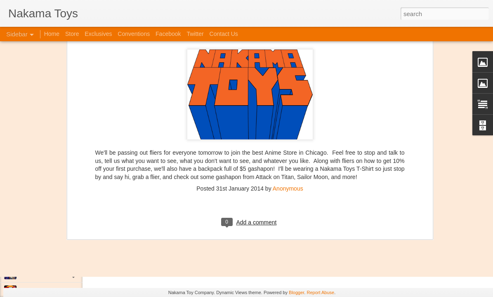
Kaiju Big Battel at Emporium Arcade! (60, 254)
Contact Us (224, 34)
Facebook (168, 34)
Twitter (194, 34)
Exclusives (98, 34)
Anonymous (288, 119)
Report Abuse (320, 292)
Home (51, 34)
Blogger (296, 292)
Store (72, 34)
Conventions (134, 34)
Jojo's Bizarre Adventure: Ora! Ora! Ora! (64, 273)
